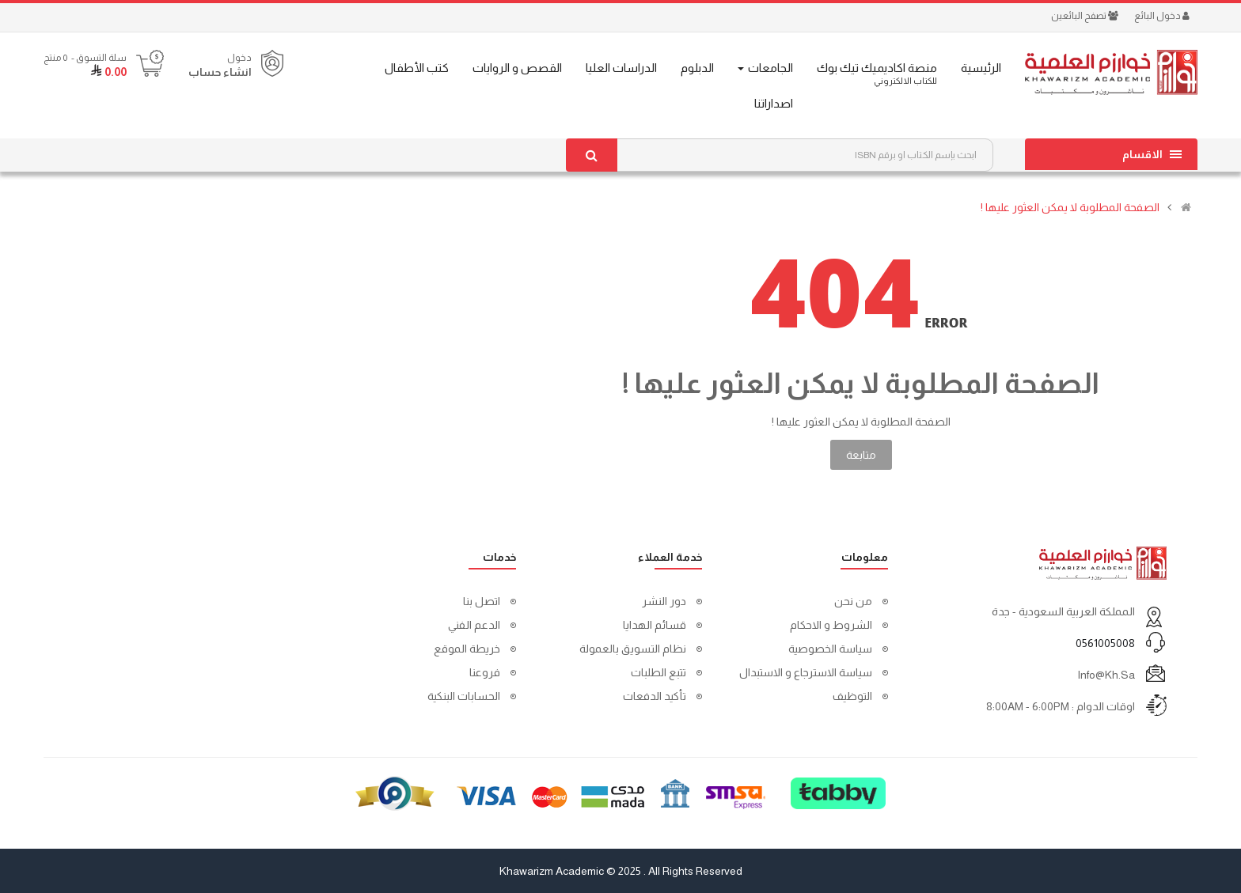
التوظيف (852, 696)
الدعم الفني (474, 625)
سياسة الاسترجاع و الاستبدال (805, 672)
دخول (239, 57)
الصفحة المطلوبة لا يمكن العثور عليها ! (1070, 207)
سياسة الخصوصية (830, 648)
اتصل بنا (481, 601)
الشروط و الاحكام (831, 625)
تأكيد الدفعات (654, 696)
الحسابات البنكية (463, 696)
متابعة (861, 454)
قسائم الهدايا (654, 625)
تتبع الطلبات (658, 672)
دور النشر (664, 601)
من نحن (853, 601)
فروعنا (484, 672)
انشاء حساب (220, 72)
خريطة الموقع (467, 648)
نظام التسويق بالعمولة (632, 648)
